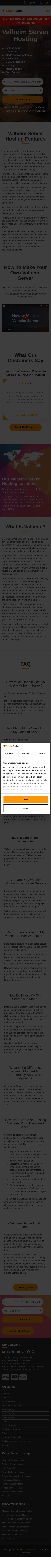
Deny (25, 808)
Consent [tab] (9, 753)
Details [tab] (25, 753)
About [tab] (42, 753)
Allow (25, 799)
